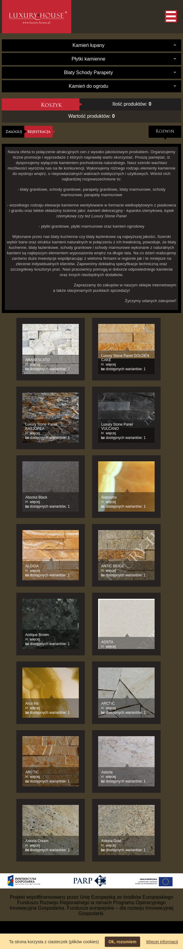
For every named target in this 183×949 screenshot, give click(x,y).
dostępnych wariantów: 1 (126, 369)
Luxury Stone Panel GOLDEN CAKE (125, 358)
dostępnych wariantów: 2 (50, 369)
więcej (35, 364)
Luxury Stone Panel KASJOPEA (41, 426)
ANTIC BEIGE (112, 566)
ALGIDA (32, 566)
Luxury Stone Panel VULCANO (117, 426)
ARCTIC (108, 703)
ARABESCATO (37, 360)
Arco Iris (32, 703)
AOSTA (107, 642)
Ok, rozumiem (122, 941)
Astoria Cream (37, 841)
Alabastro (109, 497)
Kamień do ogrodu (88, 86)
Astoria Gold (111, 841)
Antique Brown (37, 635)
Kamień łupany (88, 45)
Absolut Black (36, 497)
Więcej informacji (162, 941)
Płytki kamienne (88, 58)
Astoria (106, 772)
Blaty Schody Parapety (88, 72)
